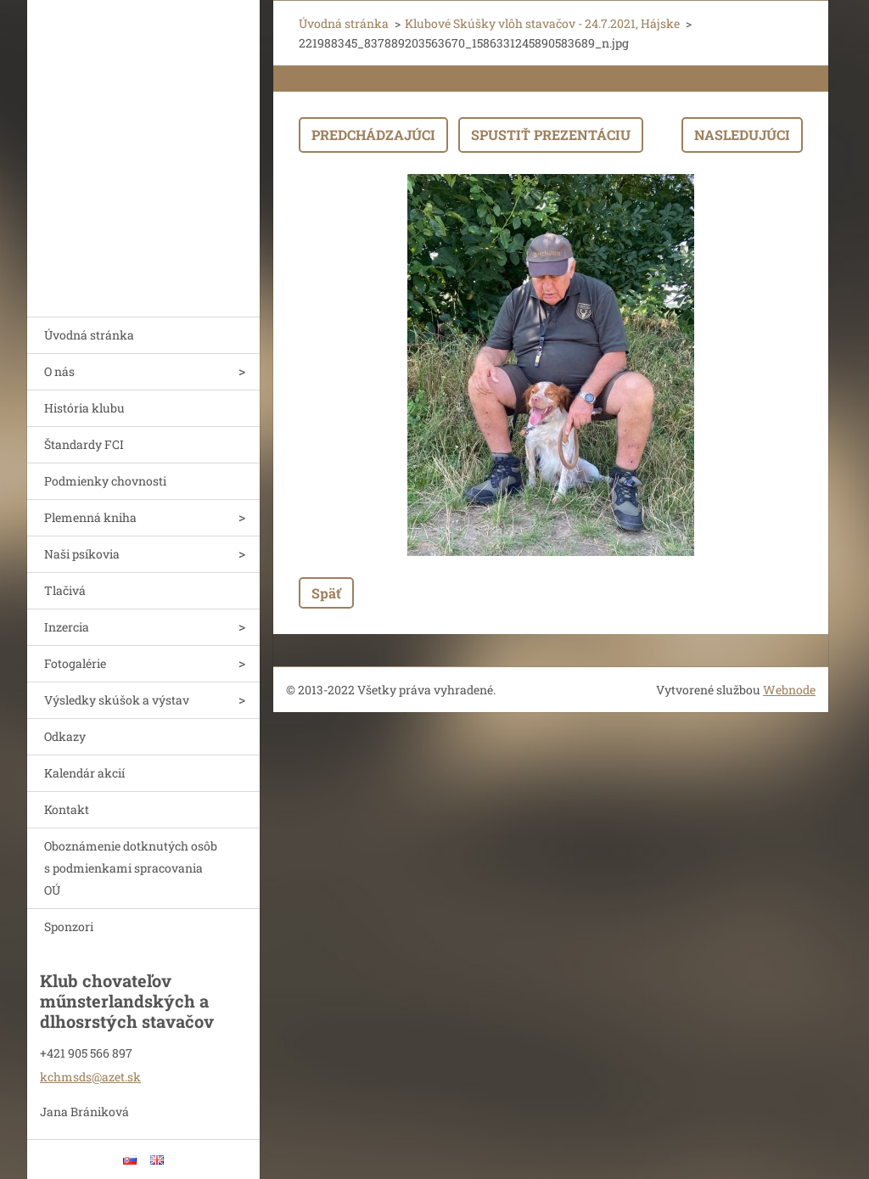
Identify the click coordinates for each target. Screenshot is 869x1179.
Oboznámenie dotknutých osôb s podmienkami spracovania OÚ (130, 868)
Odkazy (65, 736)
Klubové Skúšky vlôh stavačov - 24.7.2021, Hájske (542, 23)
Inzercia (66, 627)
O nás (59, 371)
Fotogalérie (75, 663)
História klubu (84, 408)
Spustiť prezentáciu (551, 134)
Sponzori (68, 926)
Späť (326, 593)
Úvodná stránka (89, 335)
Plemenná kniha (90, 517)
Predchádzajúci (373, 134)
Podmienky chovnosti (105, 481)
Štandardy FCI (84, 444)
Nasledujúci (742, 134)
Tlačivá (65, 590)
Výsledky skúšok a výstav (116, 700)
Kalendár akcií (84, 773)
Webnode (789, 690)
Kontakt (66, 809)
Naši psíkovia (82, 554)
